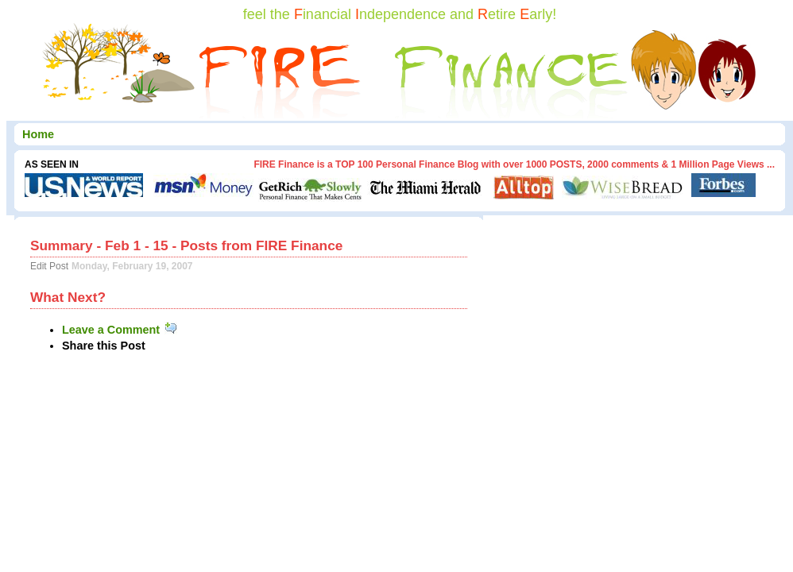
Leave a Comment (120, 329)
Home (38, 134)
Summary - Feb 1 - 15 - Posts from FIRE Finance (186, 245)
